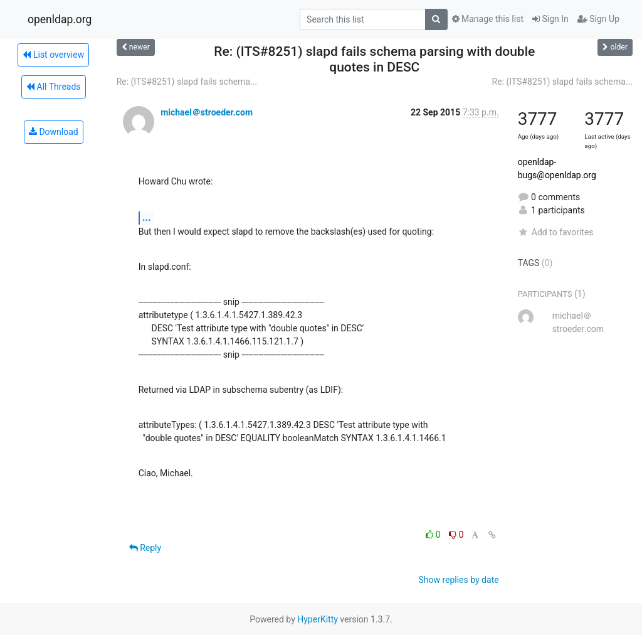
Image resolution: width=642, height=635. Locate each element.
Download (53, 132)
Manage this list (488, 19)
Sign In (550, 19)
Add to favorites (556, 232)
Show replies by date (458, 580)
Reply (145, 548)
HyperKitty (317, 619)
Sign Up (598, 19)
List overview (53, 55)
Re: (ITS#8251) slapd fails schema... (187, 82)
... (146, 217)
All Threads (53, 87)
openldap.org (60, 19)
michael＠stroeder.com (206, 112)
